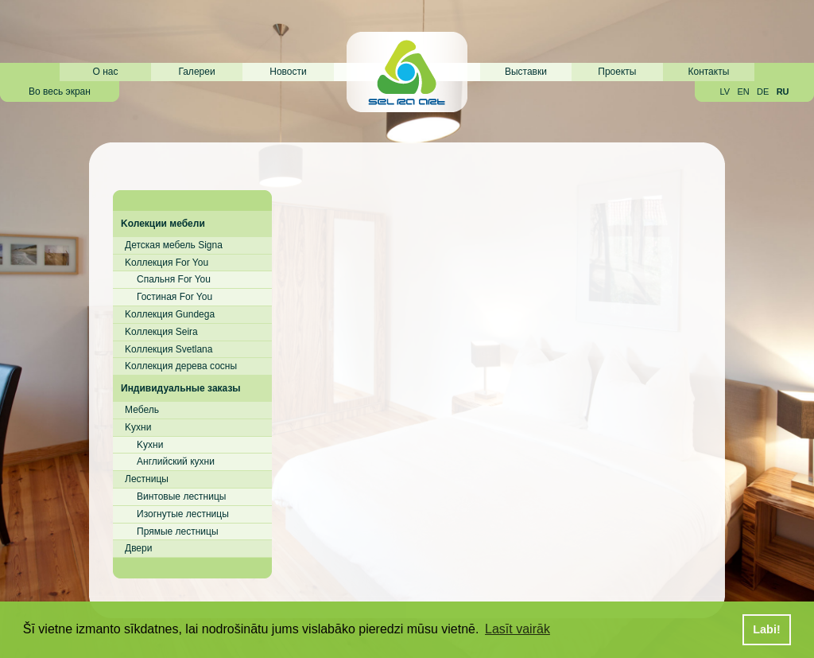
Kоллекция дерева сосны (181, 366)
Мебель (142, 409)
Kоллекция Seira (161, 331)
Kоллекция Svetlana (168, 349)
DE (763, 91)
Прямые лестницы (178, 531)
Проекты (617, 71)
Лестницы (147, 479)
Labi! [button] (766, 629)
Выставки (526, 71)
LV (724, 91)
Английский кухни (176, 461)
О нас (105, 71)
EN (743, 91)
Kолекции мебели (163, 223)
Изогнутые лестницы (183, 514)
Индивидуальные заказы (181, 388)
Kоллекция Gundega (170, 314)
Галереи (196, 71)
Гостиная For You (174, 296)
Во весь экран (60, 91)
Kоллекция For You (166, 262)
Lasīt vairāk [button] (517, 629)
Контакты (708, 71)
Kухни (138, 427)
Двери (138, 548)
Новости (287, 71)
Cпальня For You (174, 279)
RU (783, 91)
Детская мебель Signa (174, 245)
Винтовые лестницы (181, 496)
